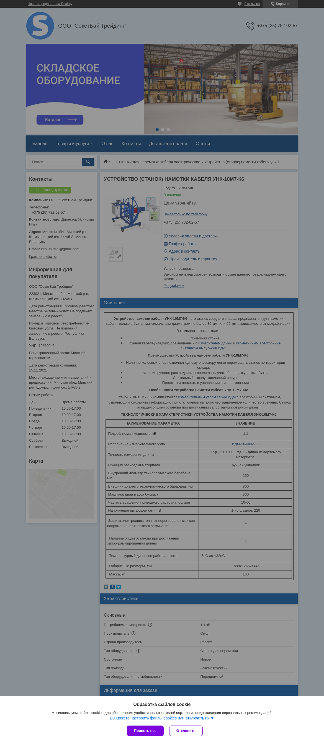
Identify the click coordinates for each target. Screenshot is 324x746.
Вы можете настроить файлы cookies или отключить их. (160, 718)
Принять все (145, 731)
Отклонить (186, 731)
